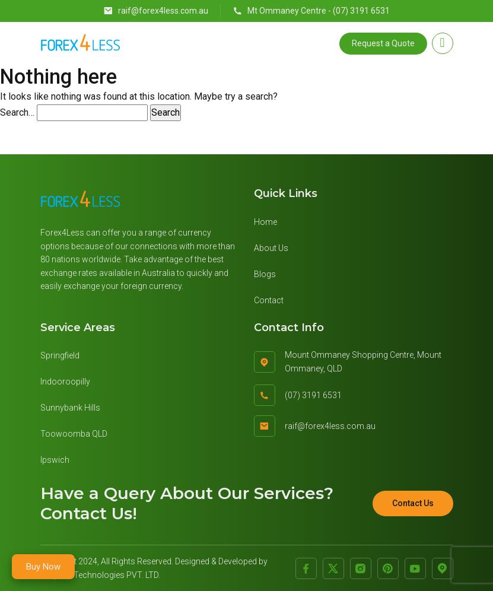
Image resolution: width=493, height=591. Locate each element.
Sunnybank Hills (70, 407)
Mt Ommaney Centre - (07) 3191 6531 (311, 11)
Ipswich (54, 460)
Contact (269, 300)
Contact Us (413, 503)
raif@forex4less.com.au (155, 11)
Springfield (59, 355)
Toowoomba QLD (73, 434)
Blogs (265, 274)
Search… (17, 112)
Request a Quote (383, 43)
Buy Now (43, 566)
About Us (271, 248)
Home (265, 222)
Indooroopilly (65, 381)
